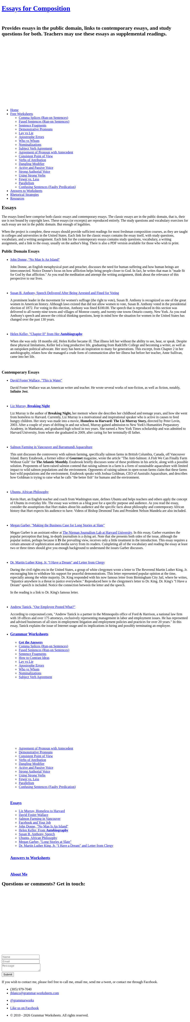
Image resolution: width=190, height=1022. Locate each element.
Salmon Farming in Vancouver (40, 818)
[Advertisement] (95, 75)
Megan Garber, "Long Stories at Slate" (45, 842)
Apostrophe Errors (31, 137)
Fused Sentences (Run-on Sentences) (44, 121)
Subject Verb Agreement (35, 148)
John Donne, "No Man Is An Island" (35, 259)
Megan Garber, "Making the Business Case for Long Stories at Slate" (57, 525)
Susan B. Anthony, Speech (37, 834)
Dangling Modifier (31, 164)
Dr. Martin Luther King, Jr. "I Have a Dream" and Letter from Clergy (57, 562)
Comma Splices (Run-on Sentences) (43, 117)
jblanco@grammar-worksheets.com (34, 994)
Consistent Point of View (36, 156)
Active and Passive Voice (36, 167)
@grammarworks (22, 1001)
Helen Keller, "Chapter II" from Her (46, 334)
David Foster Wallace (33, 815)
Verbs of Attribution (32, 160)
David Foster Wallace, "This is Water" (36, 380)
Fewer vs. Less (29, 179)
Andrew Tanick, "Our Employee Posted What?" (42, 607)
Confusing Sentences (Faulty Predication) (47, 187)
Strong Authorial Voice (34, 171)
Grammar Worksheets (29, 634)
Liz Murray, (30, 406)
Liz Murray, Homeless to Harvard (42, 811)
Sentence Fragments (32, 125)
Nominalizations (30, 144)
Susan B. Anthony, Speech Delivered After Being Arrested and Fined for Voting (64, 293)
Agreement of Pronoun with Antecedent (46, 152)
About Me (19, 874)
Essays (16, 803)
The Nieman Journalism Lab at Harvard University (97, 532)
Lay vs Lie (26, 133)
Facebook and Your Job (35, 822)
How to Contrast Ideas (34, 658)
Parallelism (26, 183)
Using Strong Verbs (32, 175)
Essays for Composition (36, 8)
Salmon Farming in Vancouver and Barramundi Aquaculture (51, 447)
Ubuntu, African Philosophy (29, 492)
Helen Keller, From (43, 830)
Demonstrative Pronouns (36, 129)
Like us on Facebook (24, 1009)
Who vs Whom (29, 141)
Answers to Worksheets (30, 858)
